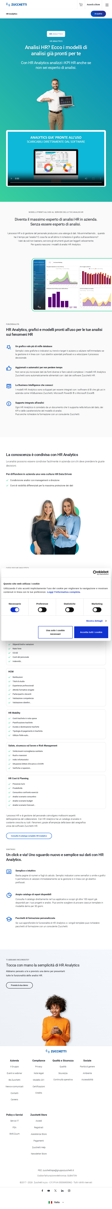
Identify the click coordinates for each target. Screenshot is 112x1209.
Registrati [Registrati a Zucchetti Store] (38, 1127)
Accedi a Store (93, 4)
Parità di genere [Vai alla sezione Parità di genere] (87, 1066)
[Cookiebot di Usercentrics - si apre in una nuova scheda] (95, 572)
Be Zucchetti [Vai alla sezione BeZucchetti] (14, 1080)
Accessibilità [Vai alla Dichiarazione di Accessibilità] (87, 1079)
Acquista (98, 14)
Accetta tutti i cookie (91, 632)
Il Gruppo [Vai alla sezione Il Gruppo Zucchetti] (14, 1066)
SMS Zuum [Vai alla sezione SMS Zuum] (14, 1134)
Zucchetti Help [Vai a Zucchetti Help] (39, 1147)
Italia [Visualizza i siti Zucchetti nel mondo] (56, 1202)
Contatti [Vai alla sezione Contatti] (14, 1093)
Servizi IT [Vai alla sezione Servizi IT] (14, 1121)
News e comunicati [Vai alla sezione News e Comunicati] (14, 1086)
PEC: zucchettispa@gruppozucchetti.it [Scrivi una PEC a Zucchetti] (56, 1170)
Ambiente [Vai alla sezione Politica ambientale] (87, 1073)
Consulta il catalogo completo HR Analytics (29, 836)
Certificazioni (39, 1086)
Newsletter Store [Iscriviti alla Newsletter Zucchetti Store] (39, 1154)
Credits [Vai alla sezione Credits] (38, 1093)
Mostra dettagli (94, 621)
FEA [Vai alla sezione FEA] (14, 1127)
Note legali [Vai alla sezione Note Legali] (39, 1073)
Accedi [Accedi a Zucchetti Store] (39, 1121)
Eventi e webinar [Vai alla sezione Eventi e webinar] (14, 1073)
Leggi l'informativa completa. (64, 592)
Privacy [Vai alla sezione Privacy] (38, 1066)
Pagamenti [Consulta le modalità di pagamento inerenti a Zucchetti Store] (39, 1141)
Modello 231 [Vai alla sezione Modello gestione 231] (38, 1080)
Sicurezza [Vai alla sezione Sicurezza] (63, 1073)
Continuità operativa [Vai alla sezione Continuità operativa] (63, 1079)
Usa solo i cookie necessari (55, 632)
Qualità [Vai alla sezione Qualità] (63, 1066)
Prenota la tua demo (19, 985)
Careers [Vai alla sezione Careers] (14, 1099)
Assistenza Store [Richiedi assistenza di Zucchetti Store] (39, 1134)
